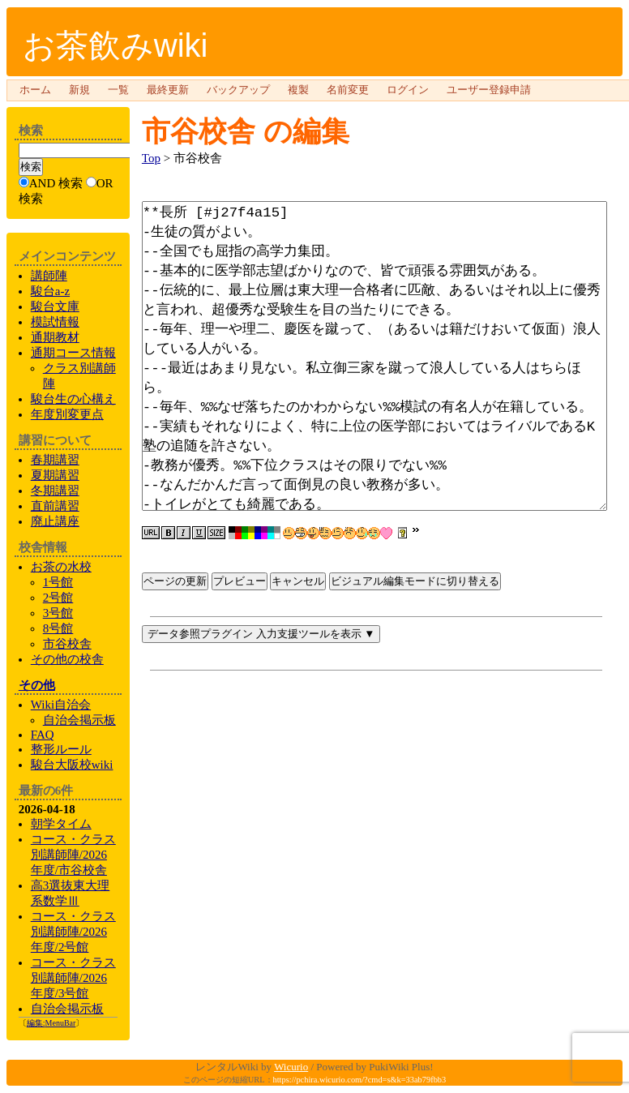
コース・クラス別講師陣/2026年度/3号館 (73, 978)
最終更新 (168, 90)
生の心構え (73, 398)
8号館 (58, 628)
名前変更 (348, 90)
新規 (79, 90)
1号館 (58, 582)
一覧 (118, 90)
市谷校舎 (198, 131)
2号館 (58, 597)
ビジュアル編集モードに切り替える (415, 662)
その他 (37, 685)
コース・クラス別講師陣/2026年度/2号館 (73, 932)
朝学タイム (61, 823)
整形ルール (61, 749)
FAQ (42, 734)
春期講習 (55, 459)
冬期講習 (55, 490)
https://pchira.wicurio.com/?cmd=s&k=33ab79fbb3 (360, 1079)
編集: (51, 1022)
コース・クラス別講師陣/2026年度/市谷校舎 (73, 855)
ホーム (35, 90)
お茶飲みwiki (115, 45)
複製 (298, 90)
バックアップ (238, 90)
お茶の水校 (61, 566)
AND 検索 (56, 183)
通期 (73, 352)
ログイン (408, 90)
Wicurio (291, 1067)
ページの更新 (175, 662)
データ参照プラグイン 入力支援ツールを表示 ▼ (261, 715)
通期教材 (55, 337)
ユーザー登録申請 (489, 90)
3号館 (58, 613)
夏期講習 (55, 475)
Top (151, 158)
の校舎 (67, 659)
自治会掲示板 (67, 1008)
